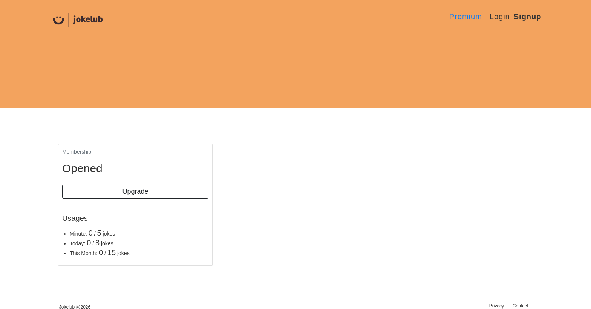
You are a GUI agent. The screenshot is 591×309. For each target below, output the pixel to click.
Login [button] (500, 16)
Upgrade (135, 191)
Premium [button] (465, 16)
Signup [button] (528, 16)
